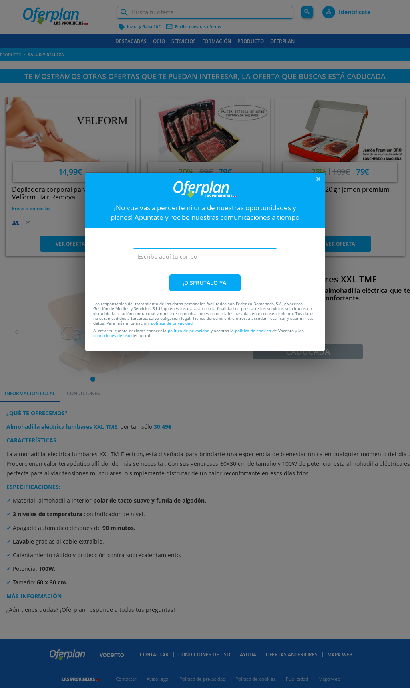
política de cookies (253, 330)
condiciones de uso (111, 335)
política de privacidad (172, 323)
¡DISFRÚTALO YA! (205, 282)
